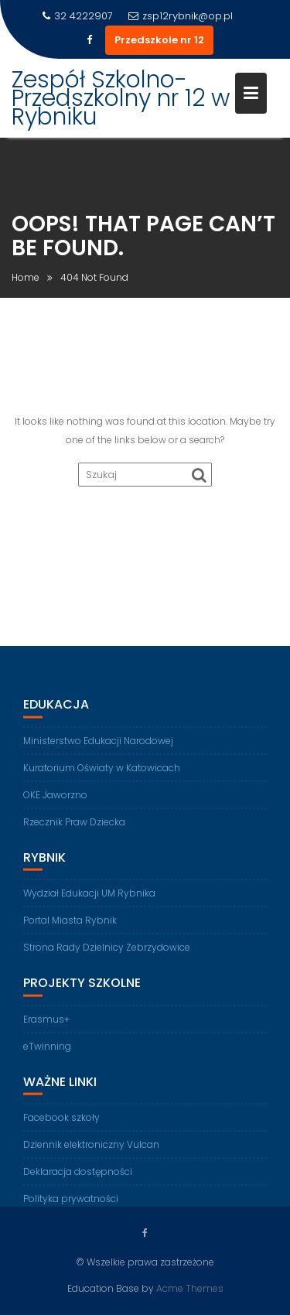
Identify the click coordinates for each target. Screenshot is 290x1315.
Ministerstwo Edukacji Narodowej (98, 746)
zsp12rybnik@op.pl (180, 16)
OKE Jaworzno (55, 801)
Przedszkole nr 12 (159, 39)
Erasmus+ (46, 1025)
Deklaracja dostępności (77, 1178)
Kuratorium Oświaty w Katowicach (101, 773)
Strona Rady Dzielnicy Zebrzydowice (106, 953)
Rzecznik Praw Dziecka (74, 828)
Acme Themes (189, 1288)
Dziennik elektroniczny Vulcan (91, 1151)
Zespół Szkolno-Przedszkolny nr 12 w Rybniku (121, 98)
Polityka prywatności (70, 1205)
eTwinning (47, 1052)
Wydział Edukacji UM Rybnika (89, 899)
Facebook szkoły (61, 1124)
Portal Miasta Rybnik (70, 926)
